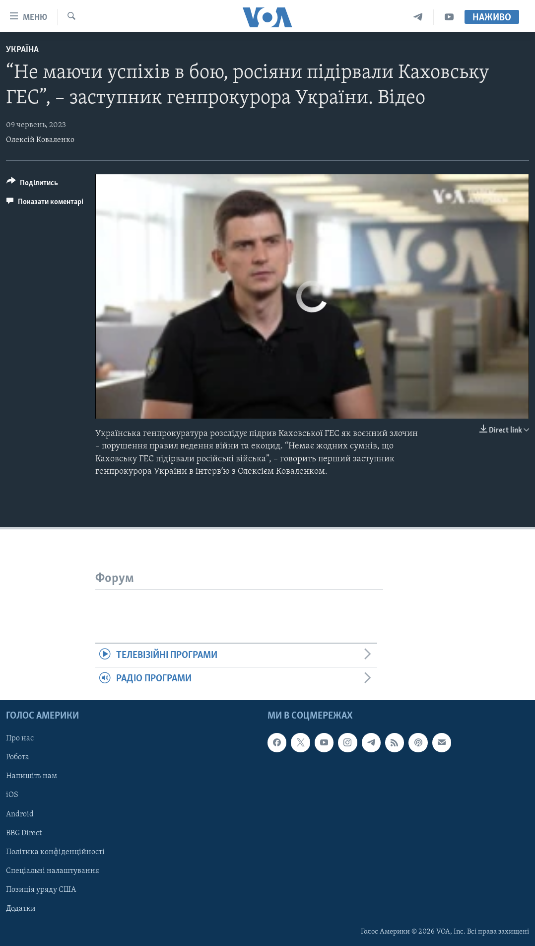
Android (20, 814)
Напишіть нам (31, 776)
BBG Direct (24, 833)
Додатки (21, 908)
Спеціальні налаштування (52, 870)
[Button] (32, 184)
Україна (22, 50)
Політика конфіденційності (55, 852)
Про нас (20, 738)
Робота (17, 757)
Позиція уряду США (41, 889)
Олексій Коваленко (40, 140)
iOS (12, 795)
